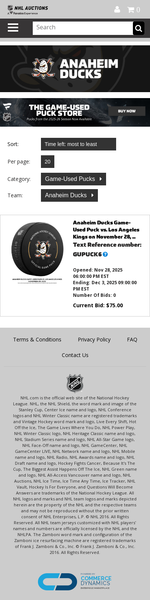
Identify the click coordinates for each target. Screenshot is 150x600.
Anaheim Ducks (67, 195)
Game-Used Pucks (71, 179)
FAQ (132, 339)
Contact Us (75, 355)
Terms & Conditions (37, 339)
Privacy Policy (94, 339)
